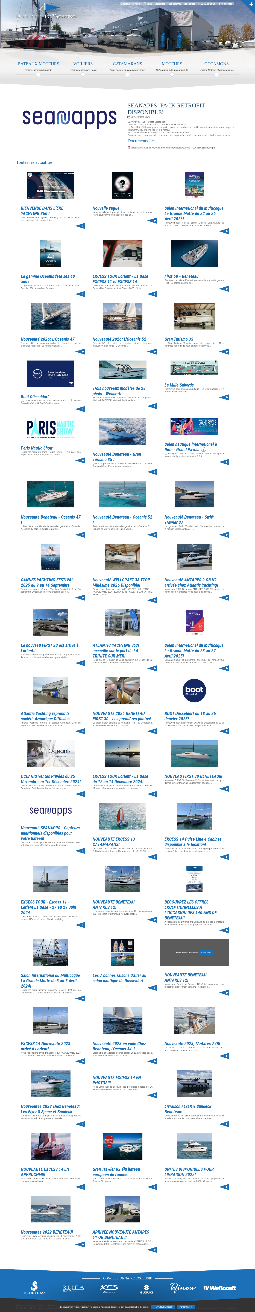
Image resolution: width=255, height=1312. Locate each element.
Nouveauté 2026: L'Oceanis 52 (119, 339)
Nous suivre (230, 5)
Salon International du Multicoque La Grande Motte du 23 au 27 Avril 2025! (194, 651)
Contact (194, 5)
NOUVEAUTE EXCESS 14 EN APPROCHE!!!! (45, 1172)
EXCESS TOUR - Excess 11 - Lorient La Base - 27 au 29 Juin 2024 (48, 907)
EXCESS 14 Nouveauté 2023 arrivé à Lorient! (45, 1046)
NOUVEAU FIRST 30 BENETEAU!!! (193, 776)
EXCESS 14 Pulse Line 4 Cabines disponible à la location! (193, 841)
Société (141, 5)
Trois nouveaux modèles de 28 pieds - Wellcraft (119, 391)
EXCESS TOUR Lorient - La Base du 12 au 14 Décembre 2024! (120, 779)
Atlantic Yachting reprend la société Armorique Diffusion (45, 716)
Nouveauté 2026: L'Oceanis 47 (48, 339)
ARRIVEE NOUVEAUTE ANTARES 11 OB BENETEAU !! (121, 1234)
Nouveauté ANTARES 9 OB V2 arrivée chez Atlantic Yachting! (191, 582)
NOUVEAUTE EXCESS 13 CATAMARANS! (114, 841)
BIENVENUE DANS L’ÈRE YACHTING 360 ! (42, 210)
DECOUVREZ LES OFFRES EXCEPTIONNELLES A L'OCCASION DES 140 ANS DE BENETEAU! (191, 910)
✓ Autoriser (206, 952)
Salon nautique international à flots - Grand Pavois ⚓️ (191, 447)
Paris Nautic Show (37, 448)
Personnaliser (185, 1307)
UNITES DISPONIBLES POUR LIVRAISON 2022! (189, 1172)
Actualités (165, 5)
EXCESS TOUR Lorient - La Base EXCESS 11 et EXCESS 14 (120, 279)
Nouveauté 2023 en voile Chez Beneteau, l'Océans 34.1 (119, 1046)
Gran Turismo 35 (179, 339)
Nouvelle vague (106, 208)
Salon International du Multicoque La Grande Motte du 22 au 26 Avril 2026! (194, 213)
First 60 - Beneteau (181, 276)
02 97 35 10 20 (211, 5)
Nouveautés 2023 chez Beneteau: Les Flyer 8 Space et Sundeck (50, 1109)
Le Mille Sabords (179, 385)
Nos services (179, 5)
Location (130, 5)
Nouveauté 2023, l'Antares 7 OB (192, 1043)
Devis (153, 5)
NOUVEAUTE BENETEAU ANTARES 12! (113, 904)
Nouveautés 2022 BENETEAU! (47, 1232)
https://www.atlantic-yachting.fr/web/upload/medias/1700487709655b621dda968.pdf (173, 147)
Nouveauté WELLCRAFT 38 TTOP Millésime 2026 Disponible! (121, 582)
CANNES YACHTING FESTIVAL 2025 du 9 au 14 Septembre (47, 582)
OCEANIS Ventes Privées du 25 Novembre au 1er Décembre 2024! (51, 779)
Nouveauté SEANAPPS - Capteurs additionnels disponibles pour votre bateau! (50, 833)
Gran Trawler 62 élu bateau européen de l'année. (116, 1172)
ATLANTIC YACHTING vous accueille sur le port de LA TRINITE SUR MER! (116, 651)
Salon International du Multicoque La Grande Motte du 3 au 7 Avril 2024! (50, 981)
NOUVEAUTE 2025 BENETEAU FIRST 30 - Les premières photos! (122, 716)
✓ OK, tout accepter (163, 1307)
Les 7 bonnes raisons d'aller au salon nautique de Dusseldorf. (119, 978)
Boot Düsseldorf (35, 396)
